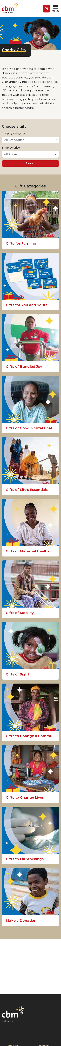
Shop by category (13, 133)
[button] (46, 9)
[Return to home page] (10, 8)
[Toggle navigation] (55, 8)
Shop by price (11, 147)
